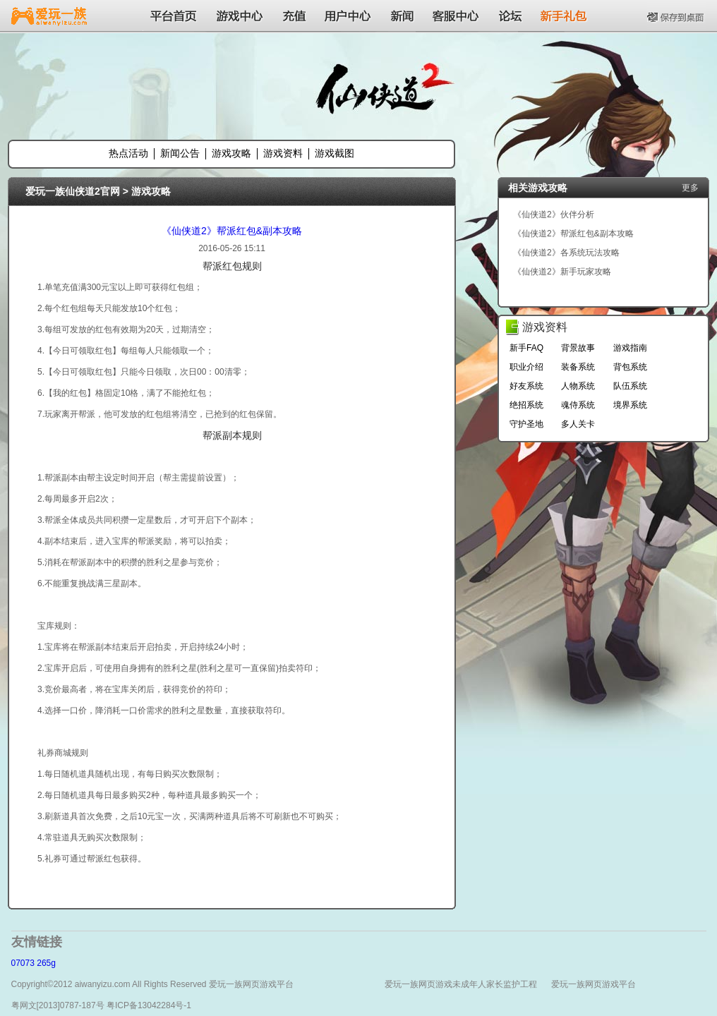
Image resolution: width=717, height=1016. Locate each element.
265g (46, 963)
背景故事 (578, 348)
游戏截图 (334, 153)
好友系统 (526, 386)
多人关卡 (578, 424)
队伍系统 (630, 386)
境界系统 (630, 405)
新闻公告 (180, 153)
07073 (23, 963)
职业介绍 (526, 367)
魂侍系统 (578, 405)
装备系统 (578, 367)
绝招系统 (526, 405)
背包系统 (630, 367)
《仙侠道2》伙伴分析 (553, 214)
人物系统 (578, 386)
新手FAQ (526, 348)
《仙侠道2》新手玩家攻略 (562, 272)
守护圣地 (526, 424)
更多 (690, 188)
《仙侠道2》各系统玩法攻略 (566, 253)
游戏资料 (283, 153)
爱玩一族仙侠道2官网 (72, 191)
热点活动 (128, 153)
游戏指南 (630, 348)
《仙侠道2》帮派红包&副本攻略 (232, 230)
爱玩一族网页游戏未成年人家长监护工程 (461, 984)
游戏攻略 (231, 153)
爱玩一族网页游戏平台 (593, 984)
